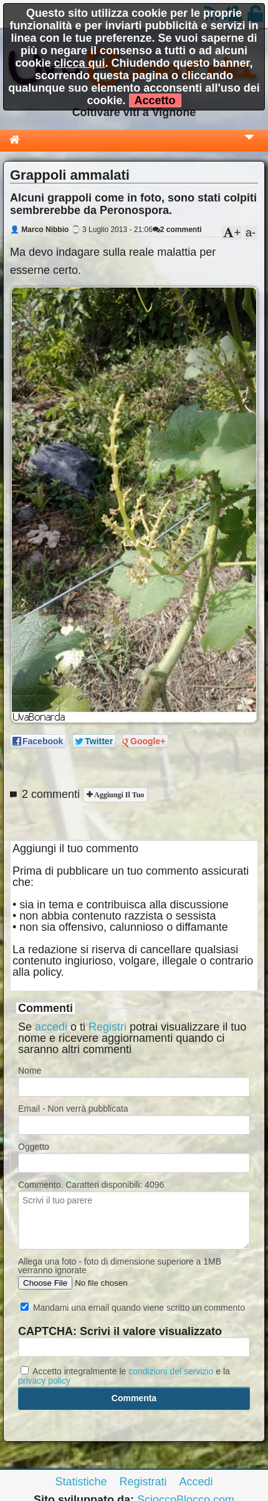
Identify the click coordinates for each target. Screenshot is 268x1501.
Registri (108, 1027)
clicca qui (79, 63)
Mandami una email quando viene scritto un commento (133, 1308)
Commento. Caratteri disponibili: (91, 1184)
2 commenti (177, 229)
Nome (29, 1070)
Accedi (196, 1481)
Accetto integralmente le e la (124, 1375)
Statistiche (81, 1481)
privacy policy (44, 1381)
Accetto (155, 100)
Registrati (142, 1481)
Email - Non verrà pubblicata (73, 1108)
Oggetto (33, 1146)
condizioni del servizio (170, 1371)
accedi (51, 1027)
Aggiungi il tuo (118, 795)
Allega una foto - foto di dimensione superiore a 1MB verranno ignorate (119, 1266)
